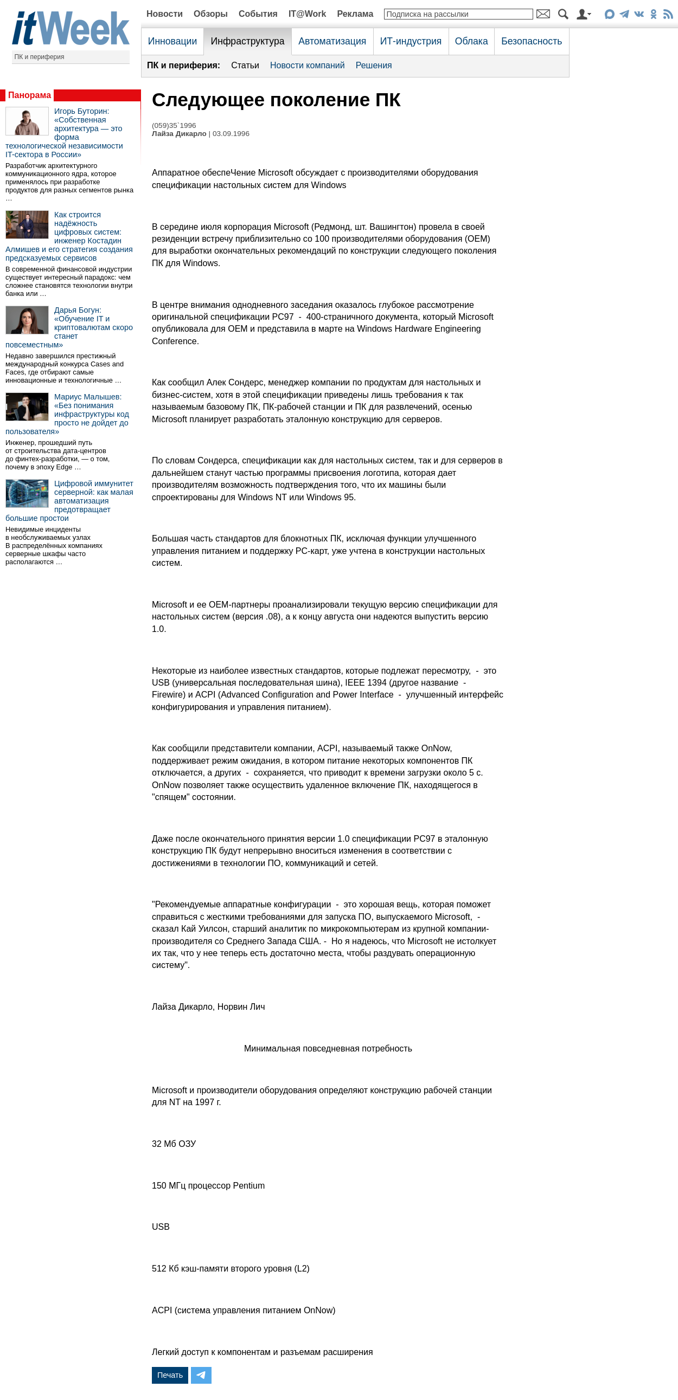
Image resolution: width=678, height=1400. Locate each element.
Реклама (355, 13)
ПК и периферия (40, 57)
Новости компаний (307, 65)
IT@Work (308, 13)
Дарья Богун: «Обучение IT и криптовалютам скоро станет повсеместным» (69, 327)
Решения (374, 65)
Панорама (29, 95)
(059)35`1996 (174, 125)
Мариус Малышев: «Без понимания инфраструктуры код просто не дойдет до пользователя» (67, 414)
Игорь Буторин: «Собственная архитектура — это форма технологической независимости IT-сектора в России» (64, 133)
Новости (164, 13)
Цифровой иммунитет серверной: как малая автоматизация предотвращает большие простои (69, 500)
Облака (471, 41)
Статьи (245, 65)
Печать (170, 1375)
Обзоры (211, 13)
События (258, 13)
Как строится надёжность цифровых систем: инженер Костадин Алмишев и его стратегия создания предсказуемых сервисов (69, 236)
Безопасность (531, 41)
